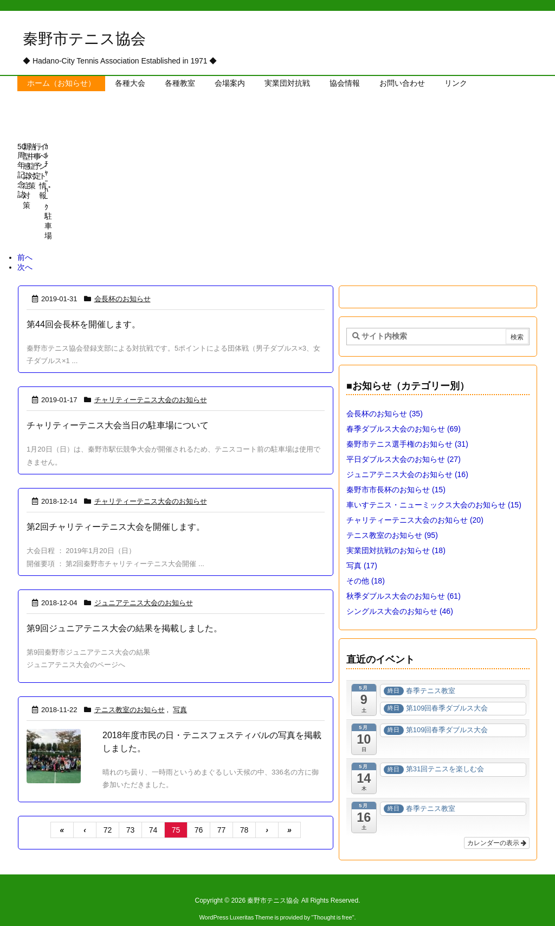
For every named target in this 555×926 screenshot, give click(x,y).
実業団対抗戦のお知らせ (396, 534)
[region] (277, 195)
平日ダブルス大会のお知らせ (403, 443)
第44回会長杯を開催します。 (83, 308)
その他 (365, 564)
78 (244, 813)
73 (130, 813)
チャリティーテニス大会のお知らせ (150, 383)
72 (108, 813)
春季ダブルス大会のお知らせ (403, 412)
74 (153, 813)
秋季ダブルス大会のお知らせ (403, 579)
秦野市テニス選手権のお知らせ (407, 427)
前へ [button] (25, 241)
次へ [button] (25, 250)
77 (221, 813)
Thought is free (332, 901)
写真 (180, 693)
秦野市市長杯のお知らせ (396, 473)
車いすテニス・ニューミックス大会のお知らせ (433, 488)
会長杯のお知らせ (122, 282)
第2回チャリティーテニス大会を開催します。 (116, 510)
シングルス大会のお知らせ (399, 595)
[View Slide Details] (58, 173)
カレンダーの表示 (496, 826)
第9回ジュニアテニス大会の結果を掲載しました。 (124, 612)
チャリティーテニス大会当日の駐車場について (118, 409)
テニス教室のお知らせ (129, 693)
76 (199, 813)
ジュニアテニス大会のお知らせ (143, 586)
